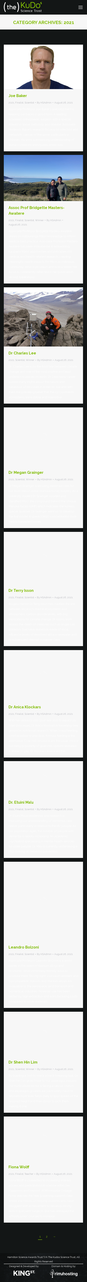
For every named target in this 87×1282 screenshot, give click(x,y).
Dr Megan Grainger (26, 472)
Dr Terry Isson (21, 590)
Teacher (29, 1173)
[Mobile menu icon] (80, 7)
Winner (39, 220)
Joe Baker (18, 95)
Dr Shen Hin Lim (23, 1062)
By (44, 102)
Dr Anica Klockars (25, 707)
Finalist (19, 102)
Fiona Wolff (19, 1167)
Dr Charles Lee (22, 353)
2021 (11, 102)
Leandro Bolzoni (24, 947)
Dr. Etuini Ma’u (21, 802)
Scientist (29, 102)
